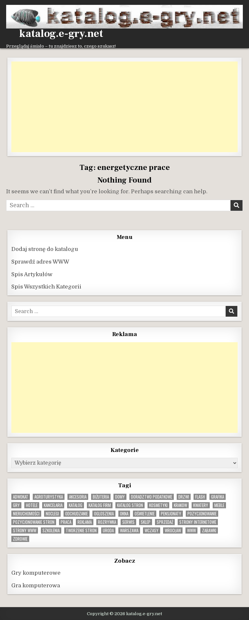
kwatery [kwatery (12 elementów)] (200, 505)
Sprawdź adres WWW (40, 262)
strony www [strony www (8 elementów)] (24, 530)
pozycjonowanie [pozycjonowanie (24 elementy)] (202, 514)
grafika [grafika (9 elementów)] (217, 497)
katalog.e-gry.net (61, 33)
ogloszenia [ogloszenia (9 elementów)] (104, 514)
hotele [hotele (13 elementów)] (32, 505)
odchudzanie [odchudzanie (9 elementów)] (76, 514)
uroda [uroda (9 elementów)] (108, 530)
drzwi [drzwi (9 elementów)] (183, 497)
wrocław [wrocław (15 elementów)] (173, 530)
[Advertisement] (124, 107)
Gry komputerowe (36, 573)
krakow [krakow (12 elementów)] (180, 505)
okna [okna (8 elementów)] (124, 514)
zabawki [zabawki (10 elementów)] (209, 530)
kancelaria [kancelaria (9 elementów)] (53, 505)
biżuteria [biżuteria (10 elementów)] (101, 497)
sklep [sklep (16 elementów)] (145, 522)
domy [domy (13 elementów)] (120, 497)
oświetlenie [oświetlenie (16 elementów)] (145, 514)
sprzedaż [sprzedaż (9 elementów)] (165, 522)
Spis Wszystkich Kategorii (46, 287)
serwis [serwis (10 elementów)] (128, 522)
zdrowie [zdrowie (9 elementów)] (20, 539)
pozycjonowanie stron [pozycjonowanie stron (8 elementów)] (33, 522)
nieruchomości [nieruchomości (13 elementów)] (26, 514)
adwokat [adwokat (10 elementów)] (20, 497)
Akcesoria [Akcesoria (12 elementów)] (78, 497)
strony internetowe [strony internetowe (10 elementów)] (197, 522)
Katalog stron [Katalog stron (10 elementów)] (130, 505)
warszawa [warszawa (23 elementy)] (129, 530)
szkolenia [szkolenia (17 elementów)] (51, 530)
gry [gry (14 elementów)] (16, 505)
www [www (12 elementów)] (191, 530)
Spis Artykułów (32, 274)
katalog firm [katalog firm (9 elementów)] (100, 505)
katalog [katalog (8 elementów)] (75, 505)
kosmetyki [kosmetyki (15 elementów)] (158, 505)
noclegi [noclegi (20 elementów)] (52, 514)
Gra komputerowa (35, 585)
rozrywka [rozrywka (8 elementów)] (107, 522)
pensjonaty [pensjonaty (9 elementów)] (171, 514)
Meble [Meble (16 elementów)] (219, 505)
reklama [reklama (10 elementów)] (84, 522)
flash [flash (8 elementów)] (200, 497)
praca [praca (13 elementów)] (66, 522)
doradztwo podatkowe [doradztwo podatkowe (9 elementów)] (151, 497)
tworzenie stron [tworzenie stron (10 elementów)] (81, 530)
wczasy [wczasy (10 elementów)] (152, 530)
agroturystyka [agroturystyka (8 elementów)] (48, 497)
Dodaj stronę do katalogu (44, 249)
